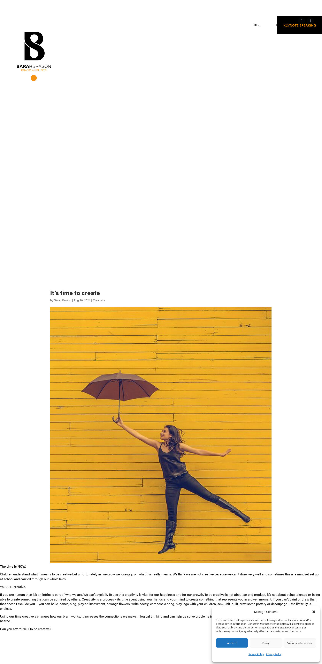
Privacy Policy (256, 654)
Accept (232, 643)
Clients (233, 25)
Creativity (99, 300)
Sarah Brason (62, 300)
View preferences (299, 643)
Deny (266, 643)
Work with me (167, 25)
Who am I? (204, 25)
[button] (314, 612)
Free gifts (283, 25)
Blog (257, 25)
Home (136, 25)
